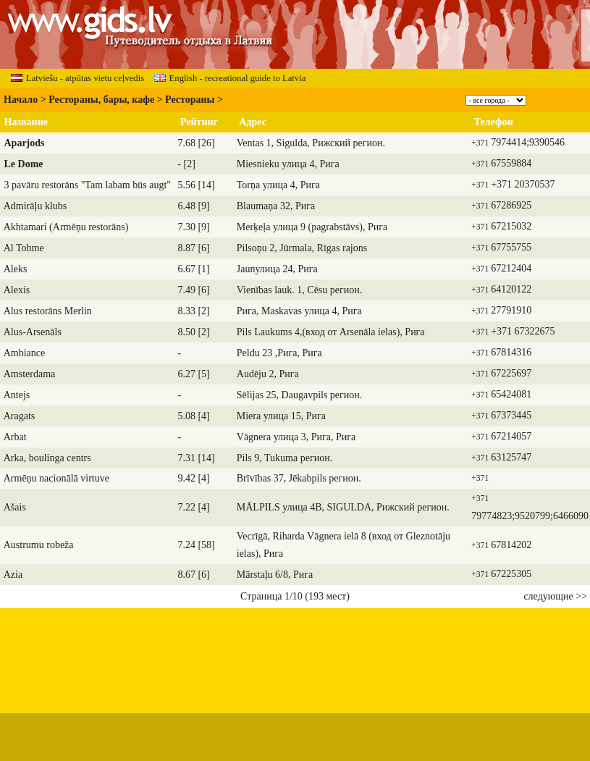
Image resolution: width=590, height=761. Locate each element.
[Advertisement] (295, 653)
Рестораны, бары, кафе (101, 99)
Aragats (19, 416)
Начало (21, 99)
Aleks (16, 269)
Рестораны (189, 99)
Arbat (15, 437)
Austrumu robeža (39, 544)
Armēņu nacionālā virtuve (56, 478)
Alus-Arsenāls (33, 332)
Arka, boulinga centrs (47, 458)
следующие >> (555, 596)
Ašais (15, 507)
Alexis (17, 290)
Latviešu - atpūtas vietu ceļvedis (77, 78)
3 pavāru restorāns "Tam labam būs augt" (88, 185)
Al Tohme (24, 248)
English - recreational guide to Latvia (230, 78)
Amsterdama (30, 374)
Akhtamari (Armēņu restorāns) (66, 227)
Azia (13, 574)
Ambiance (25, 353)
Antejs (17, 395)
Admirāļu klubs (35, 206)
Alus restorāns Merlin (48, 311)
